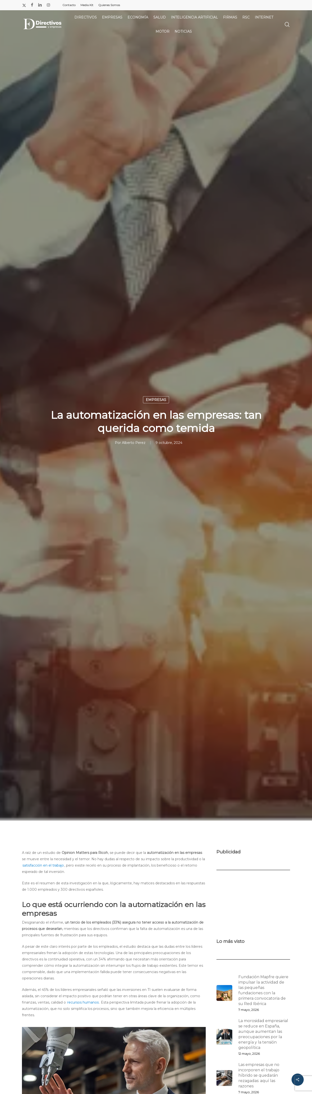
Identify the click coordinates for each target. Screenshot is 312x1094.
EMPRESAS (156, 400)
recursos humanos (83, 1002)
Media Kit (86, 5)
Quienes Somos (109, 5)
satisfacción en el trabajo (43, 865)
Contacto (69, 5)
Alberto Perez (134, 442)
